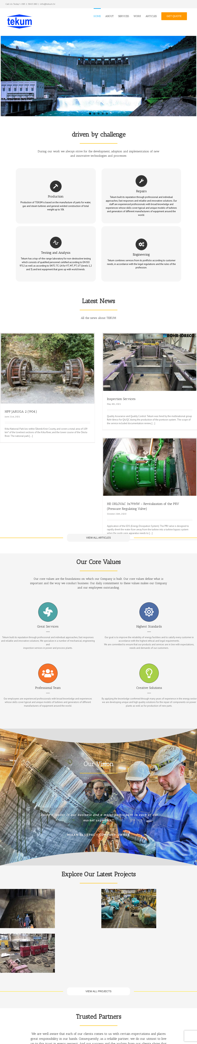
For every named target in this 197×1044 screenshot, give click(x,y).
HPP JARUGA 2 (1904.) (21, 412)
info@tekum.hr (47, 4)
